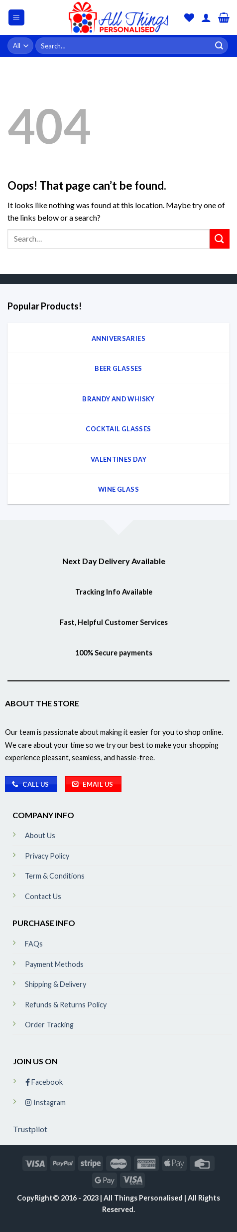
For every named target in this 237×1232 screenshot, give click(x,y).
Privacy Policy (47, 856)
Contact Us (43, 896)
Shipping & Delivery (55, 984)
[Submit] (219, 45)
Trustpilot (30, 1129)
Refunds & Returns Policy (66, 1004)
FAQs (34, 943)
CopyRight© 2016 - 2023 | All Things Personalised (100, 1198)
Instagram (45, 1102)
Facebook (44, 1082)
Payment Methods (54, 964)
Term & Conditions (55, 876)
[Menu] (16, 17)
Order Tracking (49, 1024)
